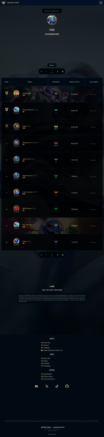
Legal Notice (47, 374)
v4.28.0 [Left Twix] (58, 427)
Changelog (46, 366)
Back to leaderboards (52, 11)
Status (45, 361)
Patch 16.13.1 (47, 429)
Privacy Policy (48, 376)
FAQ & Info (46, 343)
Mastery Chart (13, 3)
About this (46, 358)
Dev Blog (46, 363)
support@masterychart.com (53, 350)
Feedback (46, 348)
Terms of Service (49, 379)
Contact (46, 345)
